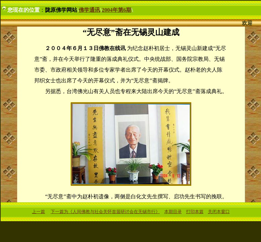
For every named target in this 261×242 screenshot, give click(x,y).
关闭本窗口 (219, 211)
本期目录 (173, 211)
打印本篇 (195, 211)
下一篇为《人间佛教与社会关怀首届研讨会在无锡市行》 (105, 211)
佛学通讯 (89, 10)
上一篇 (38, 211)
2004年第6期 (116, 10)
